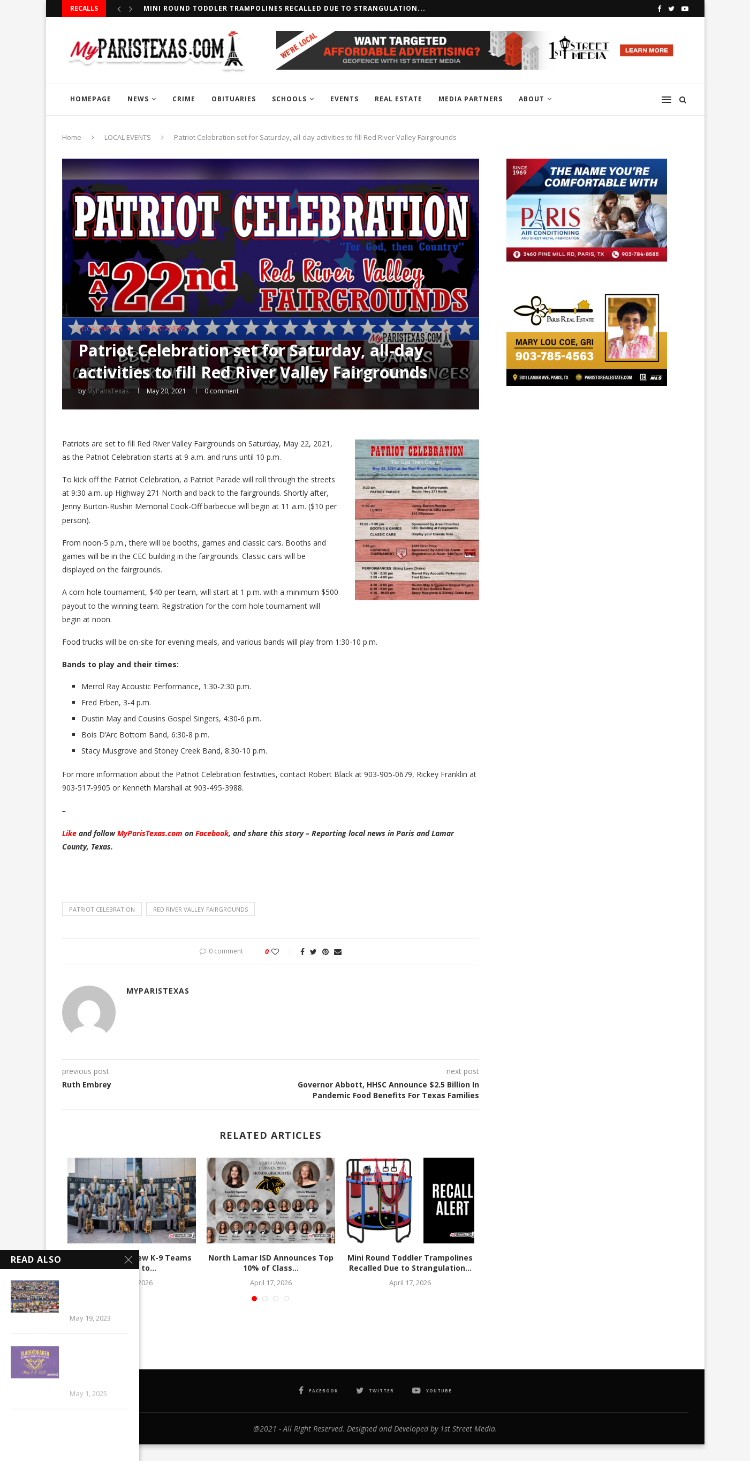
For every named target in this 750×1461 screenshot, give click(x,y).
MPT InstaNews (161, 329)
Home (71, 137)
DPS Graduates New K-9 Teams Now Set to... (132, 1263)
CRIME (183, 98)
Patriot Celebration (102, 909)
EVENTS (344, 98)
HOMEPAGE (90, 98)
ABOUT (531, 98)
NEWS (138, 98)
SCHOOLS (289, 98)
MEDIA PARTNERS (470, 98)
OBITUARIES (233, 98)
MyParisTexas (107, 391)
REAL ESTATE (398, 98)
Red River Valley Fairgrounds (200, 909)
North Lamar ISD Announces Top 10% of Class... (271, 1263)
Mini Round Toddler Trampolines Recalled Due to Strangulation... (284, 8)
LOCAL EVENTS (127, 137)
